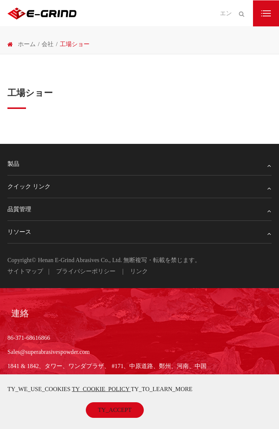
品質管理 (139, 209)
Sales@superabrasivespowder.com (48, 352)
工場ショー (75, 44)
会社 (47, 44)
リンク (139, 271)
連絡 (20, 313)
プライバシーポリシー (86, 271)
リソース (139, 232)
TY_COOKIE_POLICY (101, 389)
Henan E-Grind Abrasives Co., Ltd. (80, 260)
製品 (139, 164)
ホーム (27, 44)
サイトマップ (25, 271)
